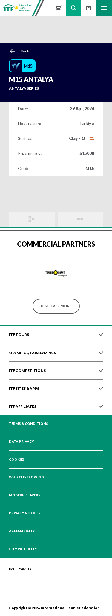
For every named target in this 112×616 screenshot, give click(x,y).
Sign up (88, 8)
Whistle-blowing (26, 477)
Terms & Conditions (28, 423)
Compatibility (23, 549)
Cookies (17, 459)
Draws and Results (32, 219)
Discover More (56, 306)
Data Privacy (21, 441)
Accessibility (22, 531)
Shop (58, 8)
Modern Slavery (25, 495)
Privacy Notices (24, 513)
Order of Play (80, 219)
